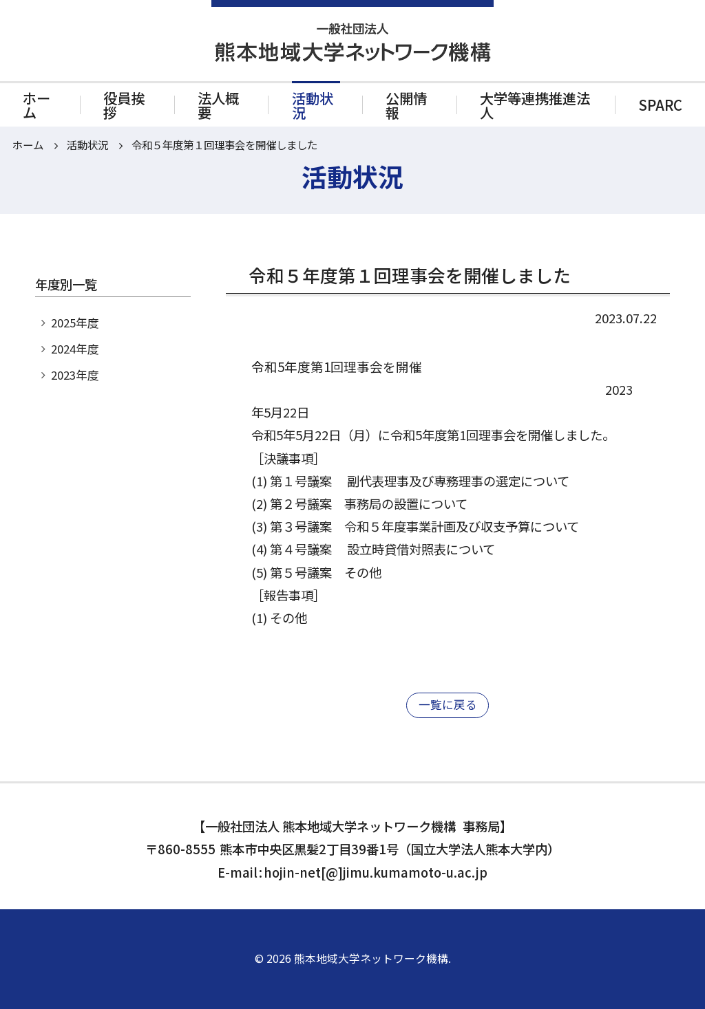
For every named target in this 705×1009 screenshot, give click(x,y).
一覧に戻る (448, 704)
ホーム (36, 104)
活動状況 (312, 104)
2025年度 (75, 322)
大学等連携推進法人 (535, 104)
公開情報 (406, 104)
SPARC (660, 104)
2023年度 (75, 375)
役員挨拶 (124, 104)
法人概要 (218, 104)
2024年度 (75, 348)
